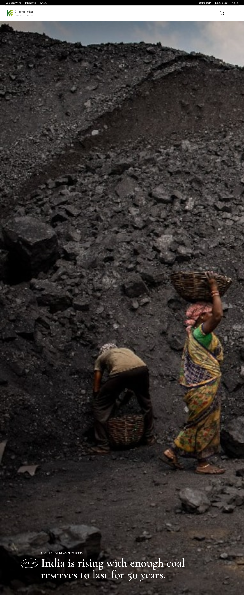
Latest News (58, 553)
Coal (44, 553)
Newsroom (75, 553)
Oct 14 (29, 563)
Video (235, 2)
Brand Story (205, 2)
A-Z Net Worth (13, 2)
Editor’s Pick (221, 2)
